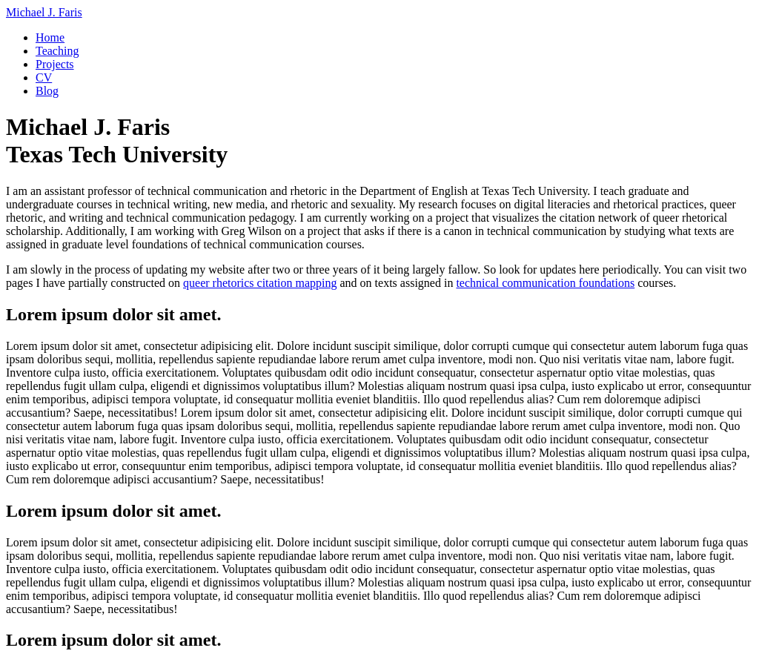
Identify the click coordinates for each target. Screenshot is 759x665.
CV (44, 77)
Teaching (57, 50)
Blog (47, 91)
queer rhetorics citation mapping (260, 283)
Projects (55, 64)
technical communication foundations (545, 283)
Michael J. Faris (44, 12)
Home (50, 37)
